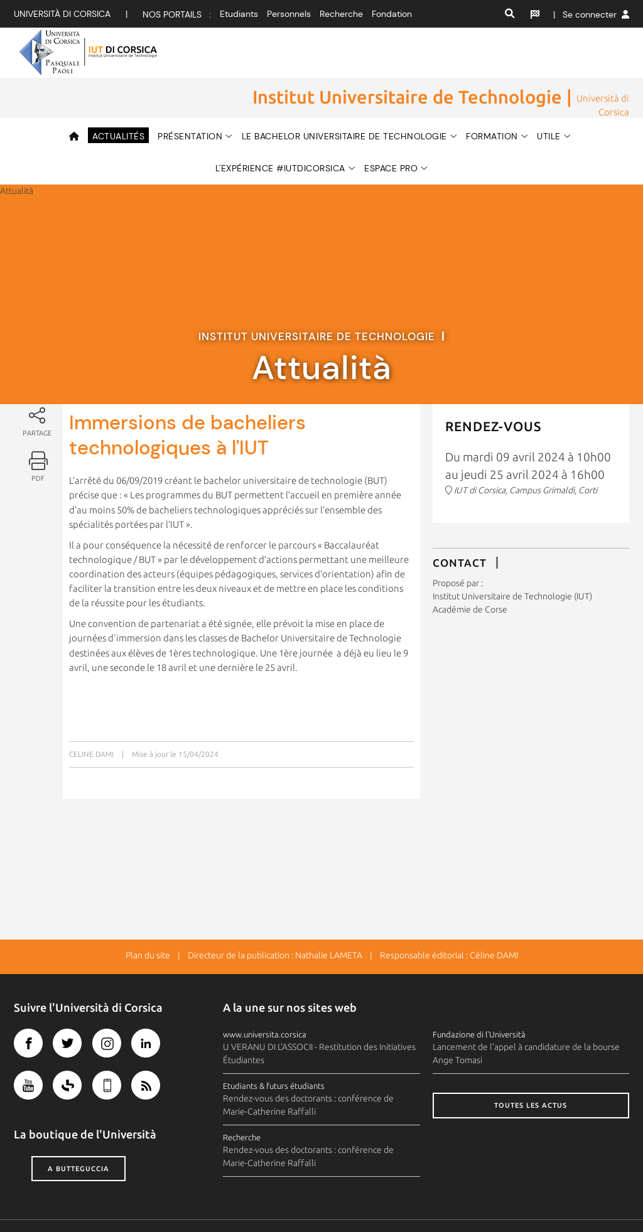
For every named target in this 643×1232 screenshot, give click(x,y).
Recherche (341, 13)
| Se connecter (591, 14)
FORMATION (492, 96)
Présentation (190, 96)
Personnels (289, 13)
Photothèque (474, 1200)
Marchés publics (598, 1200)
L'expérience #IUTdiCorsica (280, 128)
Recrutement (533, 1200)
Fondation (392, 13)
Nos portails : (177, 14)
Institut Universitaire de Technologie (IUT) (512, 557)
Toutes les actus (530, 1066)
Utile (549, 96)
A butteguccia (78, 1129)
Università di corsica (62, 13)
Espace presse (413, 1200)
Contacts (306, 1200)
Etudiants (239, 13)
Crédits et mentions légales (67, 1200)
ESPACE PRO (391, 128)
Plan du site (148, 916)
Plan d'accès (354, 1200)
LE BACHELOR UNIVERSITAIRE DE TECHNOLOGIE (344, 96)
